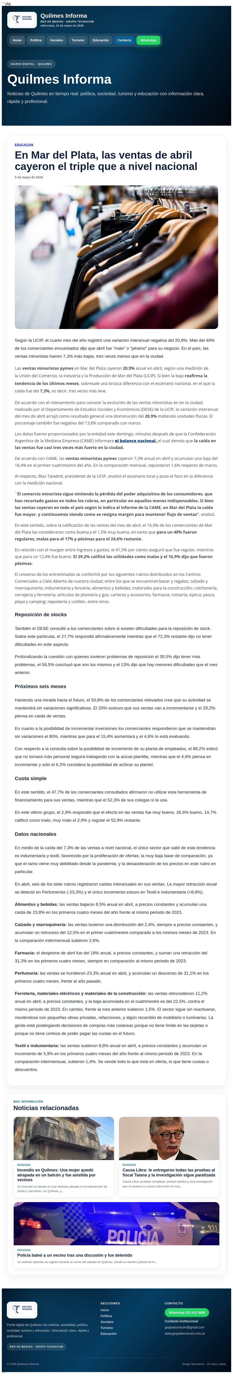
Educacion (24, 144)
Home (17, 40)
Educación (101, 40)
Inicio (105, 1310)
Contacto (125, 40)
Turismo (78, 40)
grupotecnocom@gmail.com (185, 1327)
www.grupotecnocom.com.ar (185, 1333)
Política (36, 40)
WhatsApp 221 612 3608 (187, 1312)
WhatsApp (148, 40)
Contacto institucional (181, 1321)
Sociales (56, 40)
